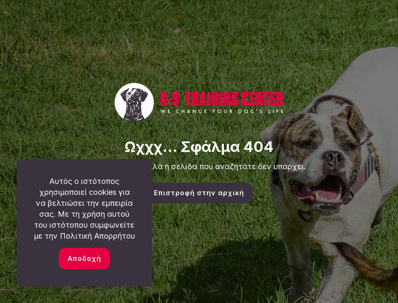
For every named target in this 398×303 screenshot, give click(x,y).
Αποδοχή (84, 258)
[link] (199, 102)
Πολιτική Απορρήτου (97, 235)
